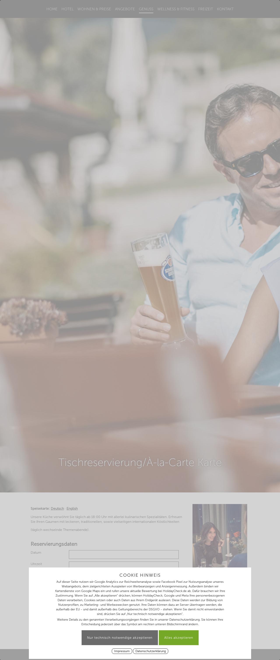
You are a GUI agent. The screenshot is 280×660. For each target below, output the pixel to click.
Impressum (122, 651)
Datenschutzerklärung (150, 651)
